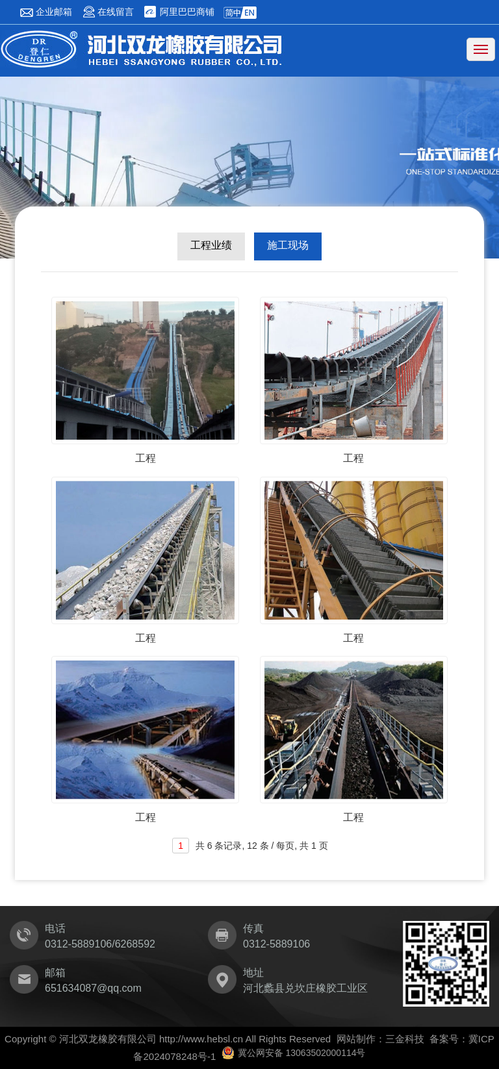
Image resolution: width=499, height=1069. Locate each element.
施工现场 (288, 245)
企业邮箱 (45, 11)
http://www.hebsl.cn (201, 1038)
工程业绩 (211, 245)
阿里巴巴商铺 (179, 11)
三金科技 (404, 1038)
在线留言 (108, 11)
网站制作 (356, 1038)
